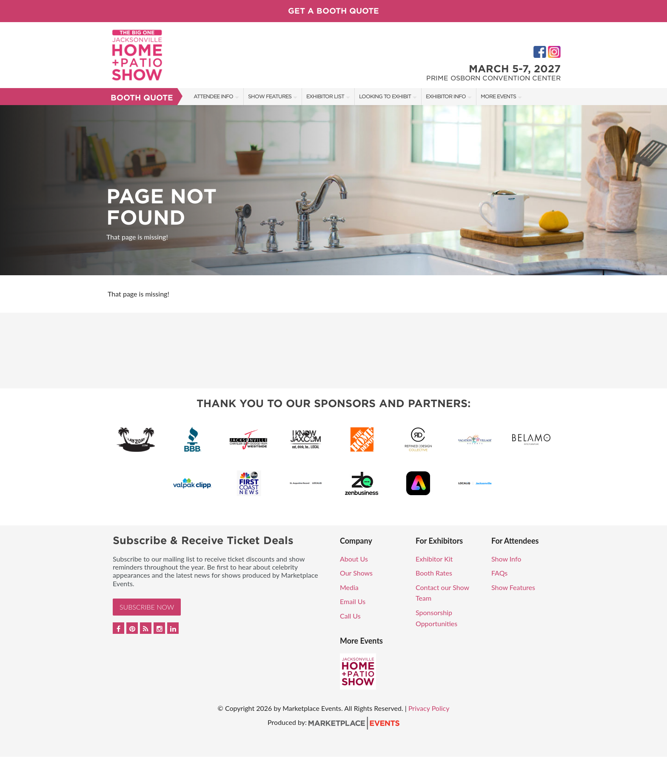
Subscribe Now (147, 607)
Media (349, 587)
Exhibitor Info (446, 96)
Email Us (352, 601)
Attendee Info (213, 96)
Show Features (269, 96)
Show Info (506, 559)
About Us (354, 559)
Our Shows (356, 573)
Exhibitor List (325, 96)
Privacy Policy (429, 708)
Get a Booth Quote (333, 10)
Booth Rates (434, 573)
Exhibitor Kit (434, 559)
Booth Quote (142, 97)
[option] (333, 190)
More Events (498, 96)
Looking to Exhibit (385, 96)
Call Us (350, 616)
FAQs (499, 573)
